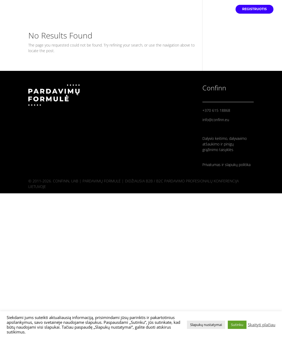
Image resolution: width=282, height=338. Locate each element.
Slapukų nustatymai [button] (206, 324)
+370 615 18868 (216, 110)
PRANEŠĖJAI (191, 9)
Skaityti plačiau (261, 324)
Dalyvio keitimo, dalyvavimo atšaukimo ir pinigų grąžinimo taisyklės (224, 144)
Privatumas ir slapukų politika (226, 164)
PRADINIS (165, 9)
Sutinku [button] (237, 324)
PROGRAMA (218, 9)
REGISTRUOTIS (254, 9)
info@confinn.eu (215, 119)
